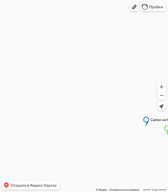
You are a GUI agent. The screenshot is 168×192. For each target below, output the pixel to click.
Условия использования (124, 189)
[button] (134, 7)
